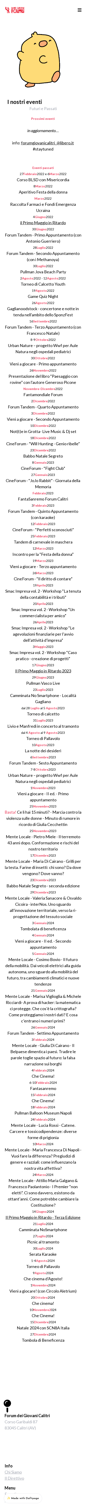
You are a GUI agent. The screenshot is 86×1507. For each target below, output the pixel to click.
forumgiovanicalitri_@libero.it (47, 142)
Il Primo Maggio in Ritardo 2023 (43, 670)
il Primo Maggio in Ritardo (43, 222)
